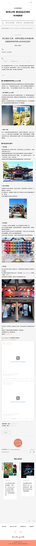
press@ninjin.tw (14, 423)
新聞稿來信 (23, 526)
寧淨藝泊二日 (9, 334)
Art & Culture (5, 28)
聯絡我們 (32, 526)
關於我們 (4, 526)
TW (28, 2)
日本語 (3, 75)
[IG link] (33, 452)
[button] (34, 2)
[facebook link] (30, 452)
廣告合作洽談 (13, 526)
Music (6, 476)
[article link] (9, 481)
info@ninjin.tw (12, 425)
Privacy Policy (18, 542)
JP (31, 2)
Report (11, 28)
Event (23, 476)
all (3, 22)
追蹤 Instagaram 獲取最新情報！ (9, 339)
